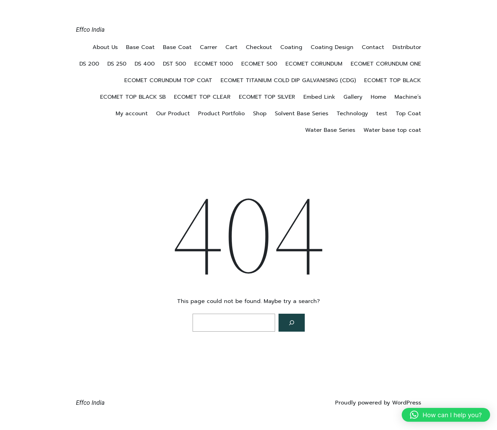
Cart (231, 47)
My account (132, 113)
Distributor (406, 47)
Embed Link (319, 97)
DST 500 (174, 64)
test (381, 113)
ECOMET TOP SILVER (267, 97)
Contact (373, 47)
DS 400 (145, 64)
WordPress (406, 403)
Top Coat (408, 113)
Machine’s (407, 97)
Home (378, 97)
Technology (352, 113)
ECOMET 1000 (213, 64)
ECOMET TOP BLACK (392, 80)
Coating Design (332, 47)
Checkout (259, 47)
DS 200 (89, 64)
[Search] (292, 323)
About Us (105, 47)
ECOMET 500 (259, 64)
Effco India (90, 29)
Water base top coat (392, 130)
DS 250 (116, 64)
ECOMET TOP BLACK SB (133, 97)
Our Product (173, 113)
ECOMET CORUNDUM (313, 64)
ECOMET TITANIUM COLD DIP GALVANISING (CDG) (288, 80)
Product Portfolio (221, 113)
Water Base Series (330, 130)
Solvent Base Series (301, 113)
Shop (259, 113)
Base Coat (140, 47)
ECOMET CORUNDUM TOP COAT (168, 80)
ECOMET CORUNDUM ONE (386, 64)
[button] (446, 415)
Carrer (208, 47)
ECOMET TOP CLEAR (202, 97)
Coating (291, 47)
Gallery (352, 97)
